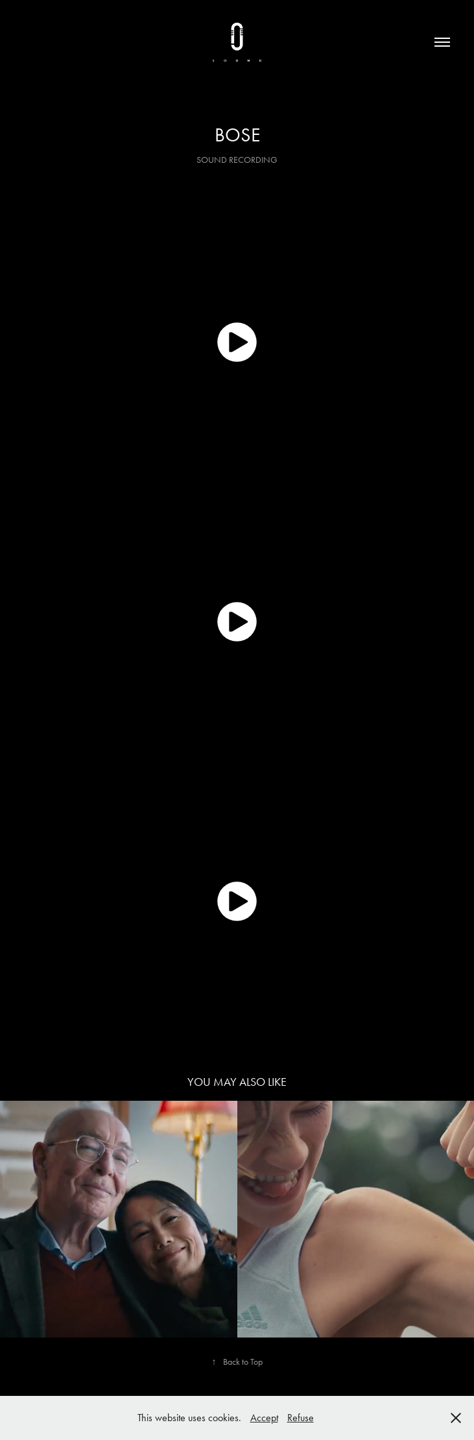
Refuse (300, 1417)
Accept (264, 1417)
